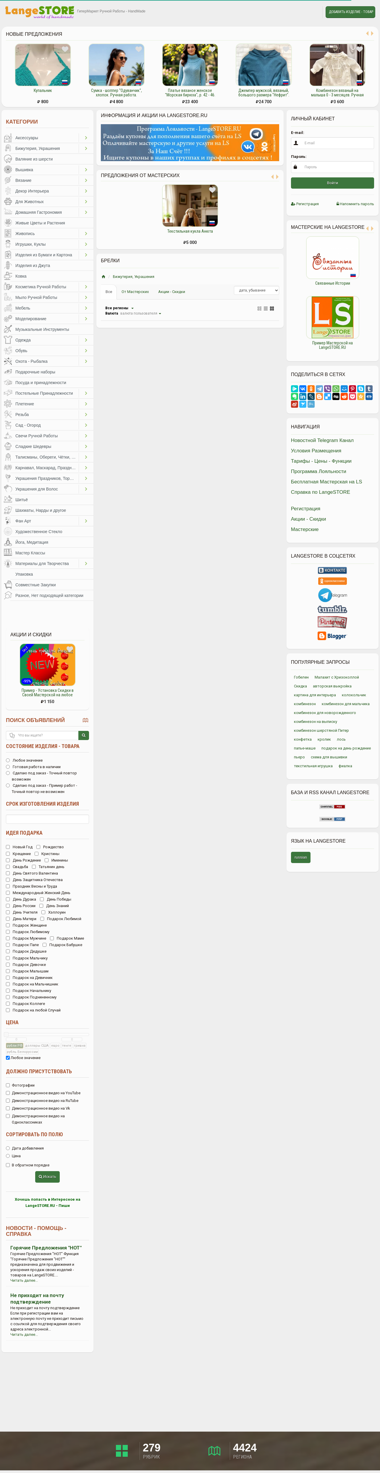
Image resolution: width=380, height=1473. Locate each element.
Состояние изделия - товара (43, 746)
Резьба (22, 414)
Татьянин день (48, 867)
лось (341, 739)
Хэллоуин (53, 912)
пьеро (299, 757)
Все (109, 291)
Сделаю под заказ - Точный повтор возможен (41, 776)
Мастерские (305, 529)
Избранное (299, 12)
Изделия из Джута (32, 265)
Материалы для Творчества (42, 563)
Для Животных (29, 201)
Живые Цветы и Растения (40, 223)
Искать (47, 1176)
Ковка (21, 276)
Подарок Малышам (27, 971)
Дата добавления (25, 1148)
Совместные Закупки (35, 584)
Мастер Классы (30, 553)
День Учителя (22, 912)
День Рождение (23, 860)
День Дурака (21, 899)
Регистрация (305, 204)
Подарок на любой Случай (33, 1010)
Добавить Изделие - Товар (351, 12)
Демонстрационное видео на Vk (38, 1108)
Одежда (23, 340)
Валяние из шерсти (34, 159)
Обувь (21, 350)
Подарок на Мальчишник (32, 984)
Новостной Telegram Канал (322, 440)
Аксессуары (26, 137)
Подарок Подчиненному (31, 997)
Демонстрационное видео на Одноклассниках (35, 1119)
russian (301, 857)
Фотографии (20, 1085)
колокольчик (354, 695)
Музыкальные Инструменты (42, 329)
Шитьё (21, 499)
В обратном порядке (27, 1165)
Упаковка (24, 574)
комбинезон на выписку (315, 721)
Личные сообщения (312, 12)
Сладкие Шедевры (33, 446)
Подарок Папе (22, 945)
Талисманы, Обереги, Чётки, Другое (47, 457)
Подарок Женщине (26, 925)
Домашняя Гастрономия (38, 212)
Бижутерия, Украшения (37, 148)
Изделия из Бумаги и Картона (43, 254)
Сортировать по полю (34, 1134)
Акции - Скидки (171, 291)
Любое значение (24, 760)
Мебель (22, 308)
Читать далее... (24, 1280)
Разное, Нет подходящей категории (49, 595)
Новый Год (19, 847)
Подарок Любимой (60, 919)
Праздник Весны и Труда (31, 886)
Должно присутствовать (39, 1071)
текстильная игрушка (313, 766)
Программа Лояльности (318, 471)
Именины (56, 860)
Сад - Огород (28, 425)
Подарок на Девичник (29, 977)
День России (20, 906)
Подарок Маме (67, 938)
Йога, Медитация (31, 542)
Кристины (47, 854)
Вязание (23, 180)
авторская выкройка (332, 686)
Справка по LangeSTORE (320, 492)
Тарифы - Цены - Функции (321, 461)
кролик (324, 739)
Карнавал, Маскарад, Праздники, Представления (47, 467)
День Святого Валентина (32, 873)
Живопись (25, 233)
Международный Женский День (38, 893)
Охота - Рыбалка (31, 361)
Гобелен (301, 677)
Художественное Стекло (38, 531)
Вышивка (24, 169)
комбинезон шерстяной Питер (321, 730)
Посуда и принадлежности (40, 382)
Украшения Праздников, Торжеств (47, 478)
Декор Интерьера (32, 191)
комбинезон (305, 704)
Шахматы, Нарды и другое (40, 510)
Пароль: (299, 156)
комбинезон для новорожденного (325, 712)
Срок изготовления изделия (42, 804)
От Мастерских (135, 291)
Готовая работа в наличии (33, 767)
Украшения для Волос (36, 489)
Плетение (24, 404)
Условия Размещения (316, 451)
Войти (332, 183)
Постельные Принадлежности (44, 393)
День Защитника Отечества (34, 880)
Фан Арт (23, 521)
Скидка (300, 686)
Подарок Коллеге (25, 1003)
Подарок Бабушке (62, 945)
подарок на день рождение (346, 748)
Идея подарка (24, 833)
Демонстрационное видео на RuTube (42, 1100)
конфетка (303, 739)
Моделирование (30, 318)
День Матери (21, 919)
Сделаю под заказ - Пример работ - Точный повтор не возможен (41, 788)
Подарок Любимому (27, 932)
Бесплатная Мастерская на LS (326, 482)
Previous (287, 296)
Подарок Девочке (26, 964)
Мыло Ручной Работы (36, 297)
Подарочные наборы (35, 372)
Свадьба (17, 867)
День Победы (55, 899)
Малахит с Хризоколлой (337, 677)
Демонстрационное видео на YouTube (43, 1093)
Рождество (50, 847)
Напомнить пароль (355, 204)
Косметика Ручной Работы (40, 286)
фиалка (345, 766)
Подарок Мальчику (27, 958)
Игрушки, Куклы (30, 244)
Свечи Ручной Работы (36, 435)
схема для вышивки (329, 757)
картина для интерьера (315, 695)
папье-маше (305, 748)
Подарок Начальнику (28, 990)
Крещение (18, 854)
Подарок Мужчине (26, 938)
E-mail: (297, 132)
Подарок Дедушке (26, 951)
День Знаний (54, 906)
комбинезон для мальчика (346, 704)
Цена (12, 1022)
